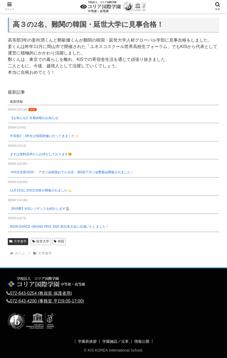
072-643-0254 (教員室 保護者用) (41, 293)
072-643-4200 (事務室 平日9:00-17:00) (47, 301)
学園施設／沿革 (115, 341)
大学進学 (18, 241)
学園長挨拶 (87, 341)
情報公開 (141, 341)
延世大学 (40, 241)
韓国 (59, 241)
